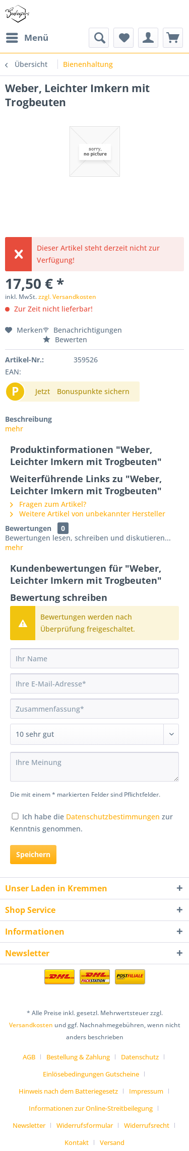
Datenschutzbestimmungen (113, 816)
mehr (14, 428)
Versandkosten (31, 1025)
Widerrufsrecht (146, 1125)
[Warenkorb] (173, 38)
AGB (29, 1056)
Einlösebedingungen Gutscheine (91, 1074)
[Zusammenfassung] (94, 709)
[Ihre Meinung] (94, 767)
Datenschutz (140, 1056)
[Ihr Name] (94, 658)
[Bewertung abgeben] (94, 734)
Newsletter (29, 1125)
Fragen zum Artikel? (48, 504)
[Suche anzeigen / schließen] (99, 38)
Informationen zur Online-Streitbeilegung (91, 1108)
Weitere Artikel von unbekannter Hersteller (87, 513)
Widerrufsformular (84, 1125)
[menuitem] (26, 38)
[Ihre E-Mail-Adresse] (94, 683)
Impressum (146, 1091)
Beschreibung (28, 419)
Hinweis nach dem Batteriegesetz (68, 1091)
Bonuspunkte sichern (93, 391)
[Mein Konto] (148, 38)
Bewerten (65, 339)
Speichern (33, 854)
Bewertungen (28, 528)
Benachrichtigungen (82, 330)
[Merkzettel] (123, 38)
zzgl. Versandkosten (67, 296)
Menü (27, 36)
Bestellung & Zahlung (78, 1056)
